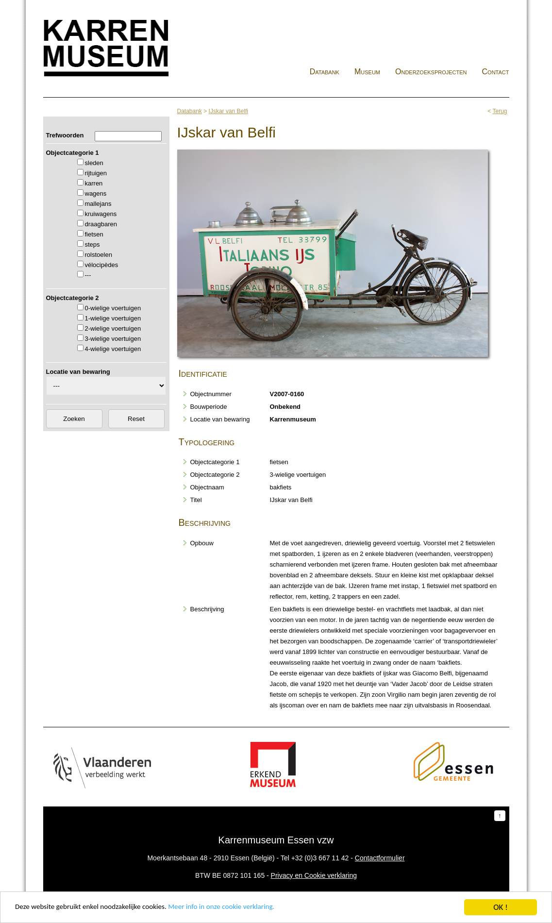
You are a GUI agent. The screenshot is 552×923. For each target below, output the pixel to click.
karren (94, 183)
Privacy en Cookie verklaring (314, 875)
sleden (94, 163)
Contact (495, 71)
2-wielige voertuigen (113, 328)
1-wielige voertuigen (113, 318)
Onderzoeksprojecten (431, 71)
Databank (324, 71)
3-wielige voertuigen (113, 338)
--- (88, 275)
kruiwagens (101, 214)
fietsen (94, 234)
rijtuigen (96, 173)
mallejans (98, 203)
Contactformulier (380, 858)
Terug (499, 111)
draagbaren (101, 224)
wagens (96, 193)
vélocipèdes (101, 265)
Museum (367, 71)
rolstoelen (98, 254)
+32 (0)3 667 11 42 (320, 858)
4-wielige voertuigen (113, 348)
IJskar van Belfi (228, 111)
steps (92, 244)
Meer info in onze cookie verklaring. (246, 910)
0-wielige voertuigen (113, 308)
